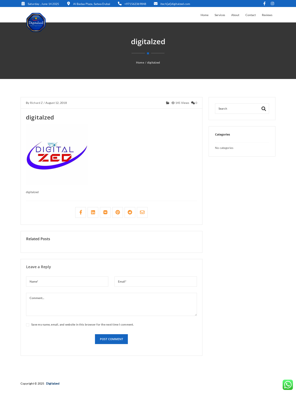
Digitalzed (52, 383)
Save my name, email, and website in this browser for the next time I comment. (82, 324)
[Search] (242, 108)
